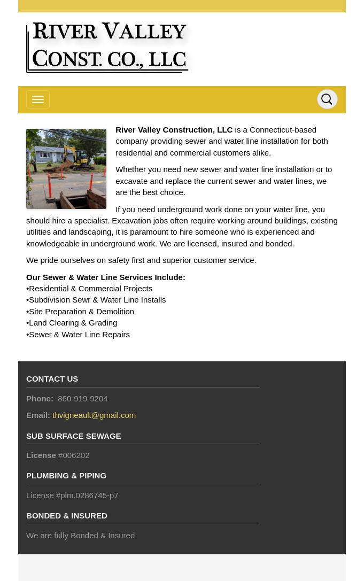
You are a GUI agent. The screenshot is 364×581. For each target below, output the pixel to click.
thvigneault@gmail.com (94, 415)
